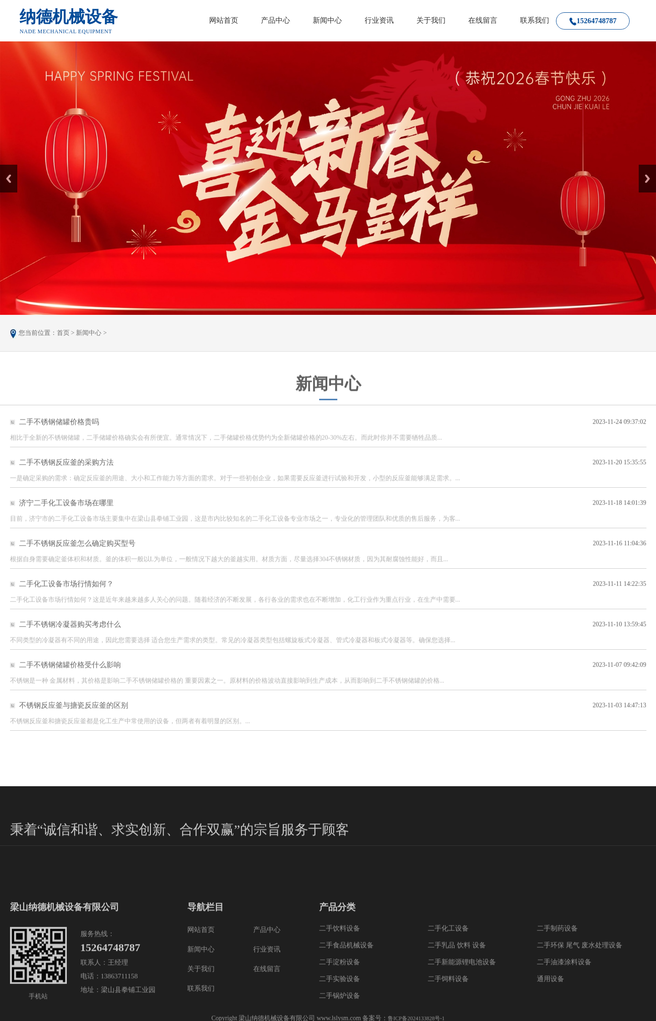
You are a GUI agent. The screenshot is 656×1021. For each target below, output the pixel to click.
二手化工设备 (448, 999)
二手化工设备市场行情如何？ (66, 591)
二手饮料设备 (339, 999)
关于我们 (431, 20)
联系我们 (534, 20)
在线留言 (482, 20)
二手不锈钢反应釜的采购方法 (66, 470)
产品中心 (275, 20)
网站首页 (223, 20)
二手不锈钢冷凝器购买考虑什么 (70, 632)
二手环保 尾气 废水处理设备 (579, 1016)
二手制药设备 (557, 999)
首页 (63, 335)
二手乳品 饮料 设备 (457, 1016)
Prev (5, 168)
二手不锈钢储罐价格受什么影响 (70, 672)
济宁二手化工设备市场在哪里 (66, 510)
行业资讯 (379, 20)
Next (644, 168)
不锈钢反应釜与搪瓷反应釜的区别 (73, 713)
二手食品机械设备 (346, 1016)
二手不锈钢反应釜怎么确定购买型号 (77, 551)
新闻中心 (327, 20)
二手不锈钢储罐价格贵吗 (59, 429)
